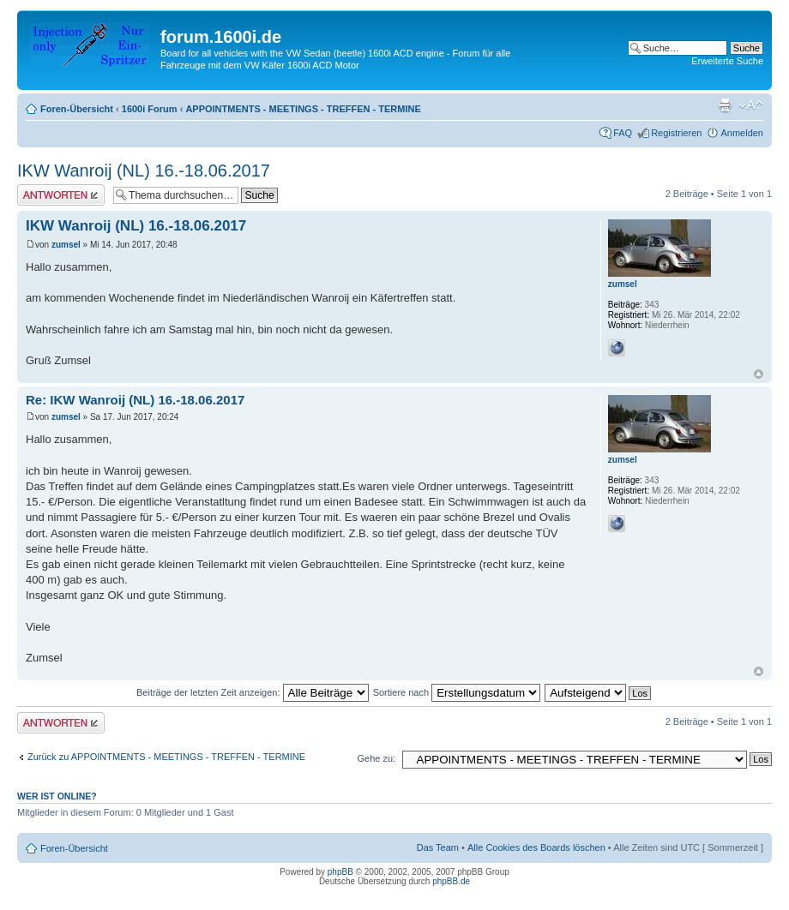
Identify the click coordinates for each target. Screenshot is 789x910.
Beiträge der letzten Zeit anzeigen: (252, 692)
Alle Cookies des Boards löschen (536, 847)
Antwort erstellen (61, 195)
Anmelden (741, 133)
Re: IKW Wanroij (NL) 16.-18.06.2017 (135, 399)
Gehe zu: (376, 758)
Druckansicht (724, 105)
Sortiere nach (456, 692)
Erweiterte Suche (727, 61)
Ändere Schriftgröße (750, 105)
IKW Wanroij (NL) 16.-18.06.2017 (143, 170)
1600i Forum (150, 109)
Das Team (438, 847)
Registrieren (676, 133)
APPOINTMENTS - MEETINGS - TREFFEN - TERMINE (302, 109)
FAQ (622, 133)
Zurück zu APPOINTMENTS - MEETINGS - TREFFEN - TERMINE (166, 756)
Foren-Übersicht (76, 109)
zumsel (66, 244)
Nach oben (758, 374)
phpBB (340, 872)
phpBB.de (451, 881)
